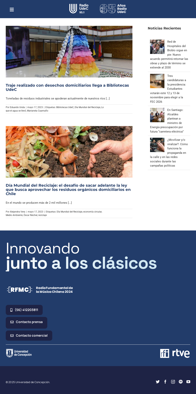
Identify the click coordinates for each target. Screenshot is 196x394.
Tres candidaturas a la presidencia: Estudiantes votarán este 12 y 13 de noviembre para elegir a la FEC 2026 (168, 88)
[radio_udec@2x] (78, 5)
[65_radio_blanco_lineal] (113, 5)
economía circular (92, 211)
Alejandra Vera (17, 211)
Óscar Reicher (30, 215)
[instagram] (173, 382)
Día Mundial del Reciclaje (87, 107)
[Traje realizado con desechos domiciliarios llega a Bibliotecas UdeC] (69, 51)
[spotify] (181, 382)
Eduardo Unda (17, 107)
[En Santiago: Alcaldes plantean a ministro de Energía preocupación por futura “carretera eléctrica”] (157, 110)
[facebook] (165, 382)
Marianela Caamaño (37, 110)
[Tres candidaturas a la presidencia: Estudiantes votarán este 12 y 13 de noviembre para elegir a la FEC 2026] (157, 76)
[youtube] (188, 382)
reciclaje (42, 215)
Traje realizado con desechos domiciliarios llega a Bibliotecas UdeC (67, 87)
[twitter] (158, 382)
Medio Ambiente (14, 215)
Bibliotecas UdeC (65, 107)
